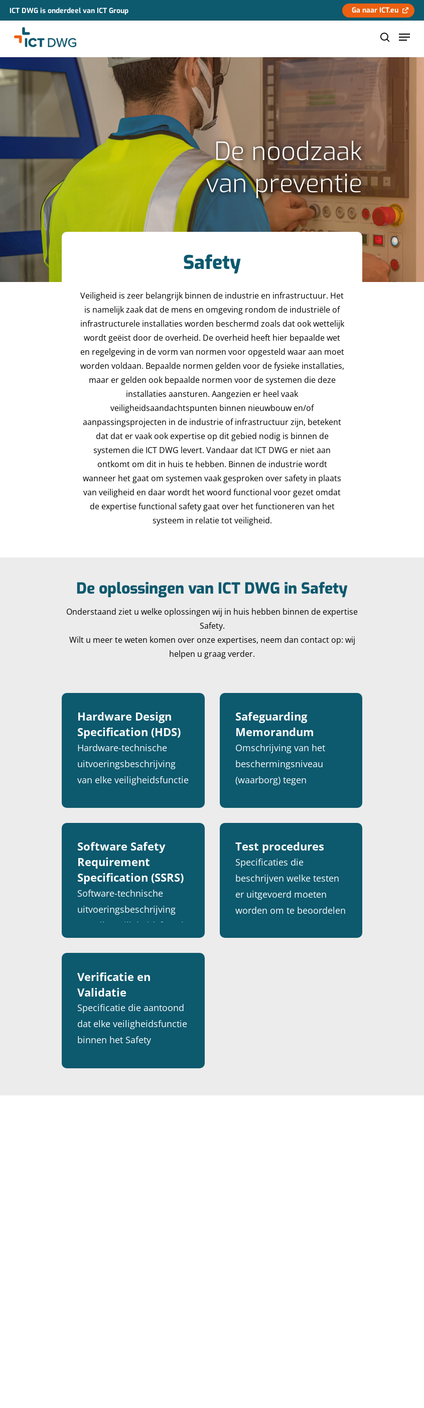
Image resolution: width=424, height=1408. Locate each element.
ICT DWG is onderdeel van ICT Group (69, 11)
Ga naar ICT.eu (375, 10)
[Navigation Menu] (404, 37)
